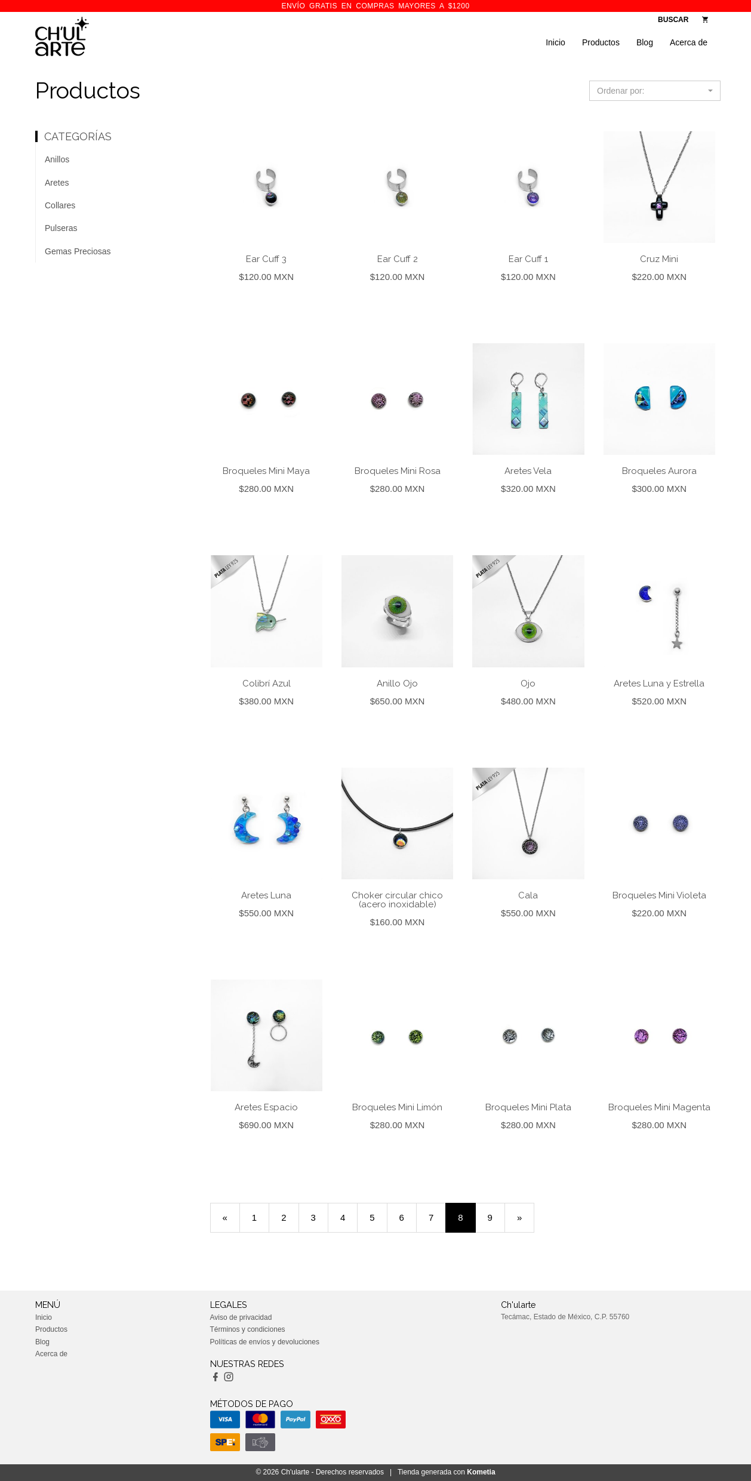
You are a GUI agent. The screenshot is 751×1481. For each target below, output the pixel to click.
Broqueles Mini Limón (397, 1107)
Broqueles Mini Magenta (659, 1107)
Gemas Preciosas (77, 251)
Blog (644, 42)
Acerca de (688, 42)
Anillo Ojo (397, 683)
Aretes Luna (266, 895)
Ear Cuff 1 (528, 259)
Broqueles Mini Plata (528, 1107)
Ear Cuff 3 (266, 259)
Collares (60, 205)
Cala (528, 895)
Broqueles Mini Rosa (398, 471)
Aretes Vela (528, 471)
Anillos (57, 159)
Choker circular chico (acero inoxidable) (397, 900)
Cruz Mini (659, 259)
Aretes (57, 182)
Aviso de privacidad (241, 1317)
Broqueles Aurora (659, 471)
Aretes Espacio (266, 1107)
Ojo (528, 683)
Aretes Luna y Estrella (659, 683)
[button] (655, 91)
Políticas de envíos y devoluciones (264, 1342)
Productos (601, 42)
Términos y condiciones (247, 1329)
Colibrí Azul (266, 683)
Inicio (555, 42)
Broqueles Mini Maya (266, 471)
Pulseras (61, 228)
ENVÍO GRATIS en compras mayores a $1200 (375, 6)
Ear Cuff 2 (397, 259)
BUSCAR (673, 20)
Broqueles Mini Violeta (659, 895)
